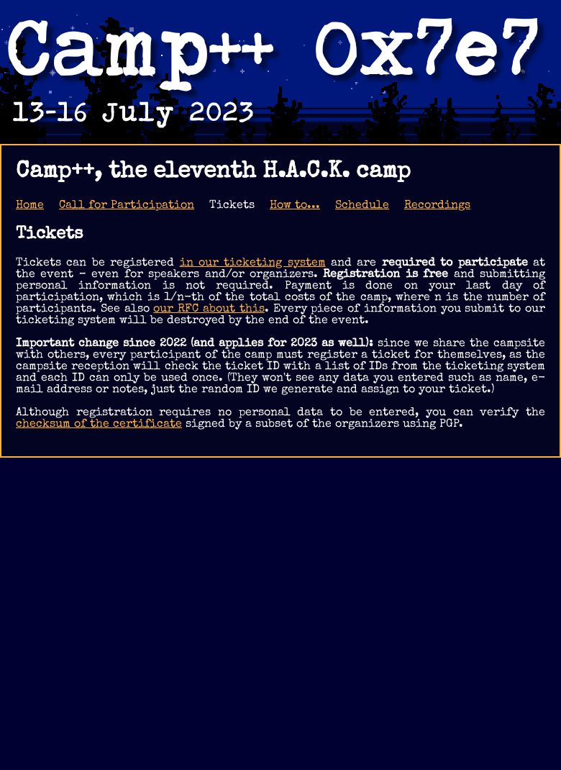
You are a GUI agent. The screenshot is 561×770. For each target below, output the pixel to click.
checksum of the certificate (99, 424)
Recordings (437, 206)
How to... (295, 206)
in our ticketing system (253, 263)
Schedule (362, 206)
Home (30, 206)
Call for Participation (126, 206)
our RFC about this (208, 309)
